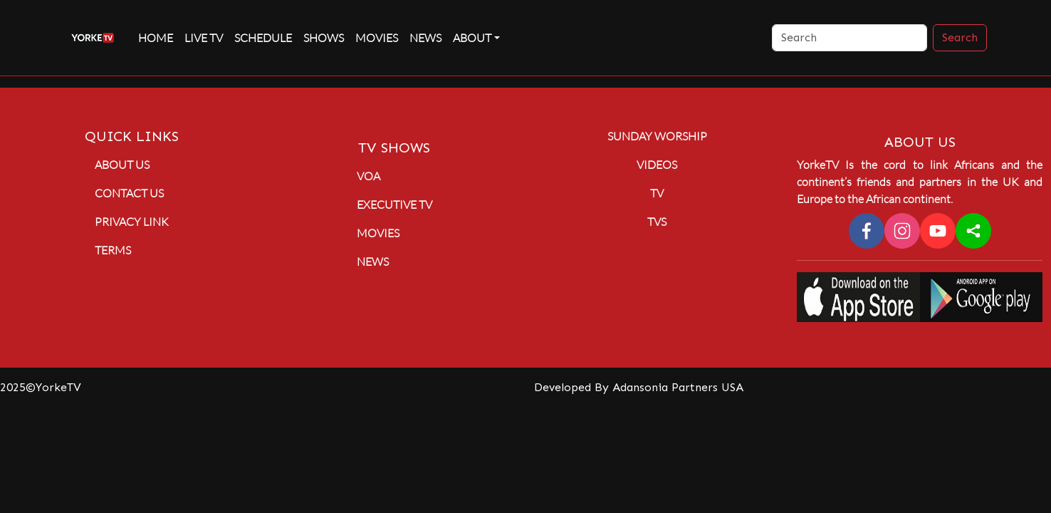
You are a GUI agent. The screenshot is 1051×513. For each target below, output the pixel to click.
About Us (122, 164)
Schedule (263, 38)
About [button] (472, 38)
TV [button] (657, 193)
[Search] (849, 37)
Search (960, 37)
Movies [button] (378, 233)
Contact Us (129, 193)
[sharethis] (973, 231)
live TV (203, 38)
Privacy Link (132, 221)
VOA (368, 176)
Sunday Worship (657, 136)
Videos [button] (657, 164)
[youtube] (938, 231)
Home (155, 38)
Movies (376, 38)
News (425, 38)
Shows (323, 38)
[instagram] (902, 231)
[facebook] (866, 231)
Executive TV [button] (394, 204)
